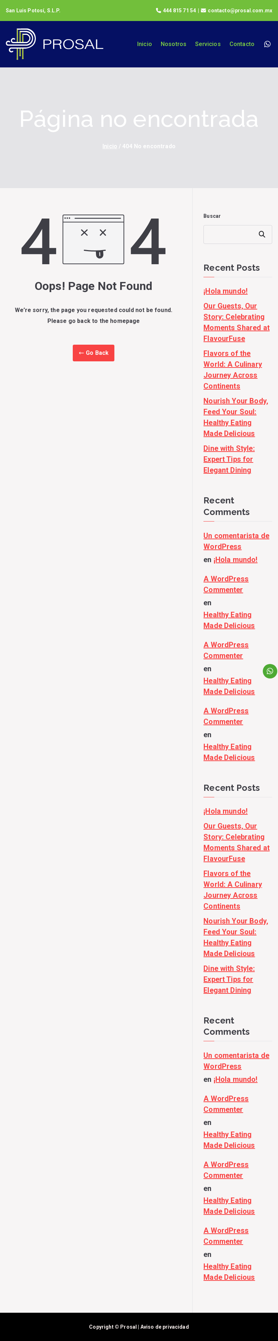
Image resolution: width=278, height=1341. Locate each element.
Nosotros (173, 44)
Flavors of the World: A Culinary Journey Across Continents (232, 369)
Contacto (241, 44)
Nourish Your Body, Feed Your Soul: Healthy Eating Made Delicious (235, 417)
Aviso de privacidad (164, 1327)
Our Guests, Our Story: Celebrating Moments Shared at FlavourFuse (236, 322)
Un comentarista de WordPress (236, 541)
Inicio (144, 44)
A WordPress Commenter (226, 584)
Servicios (207, 44)
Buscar (212, 216)
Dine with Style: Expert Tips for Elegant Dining (229, 459)
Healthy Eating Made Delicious (229, 620)
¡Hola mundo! (225, 291)
